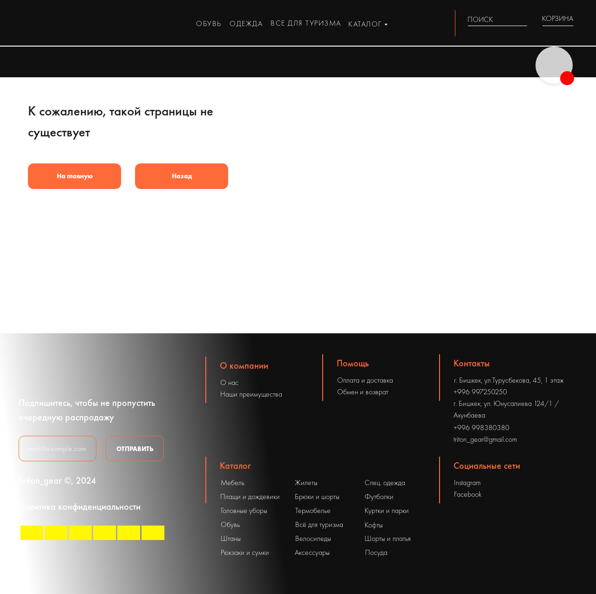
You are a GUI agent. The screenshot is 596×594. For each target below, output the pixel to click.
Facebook (467, 494)
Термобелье (313, 510)
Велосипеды (313, 538)
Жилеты (306, 482)
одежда (246, 23)
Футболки (379, 496)
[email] (57, 448)
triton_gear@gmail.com (485, 439)
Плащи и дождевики (250, 496)
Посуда (376, 552)
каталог (365, 24)
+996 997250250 (480, 392)
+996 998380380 (481, 427)
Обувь (230, 524)
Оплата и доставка (365, 380)
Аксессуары (312, 552)
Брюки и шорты (317, 496)
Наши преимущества (251, 394)
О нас (229, 382)
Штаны (231, 538)
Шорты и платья (388, 538)
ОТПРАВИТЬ (135, 449)
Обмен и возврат (362, 392)
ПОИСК (480, 19)
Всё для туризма (319, 524)
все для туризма (306, 23)
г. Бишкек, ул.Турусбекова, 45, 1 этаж (509, 380)
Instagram (467, 482)
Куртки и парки (387, 510)
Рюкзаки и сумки (245, 552)
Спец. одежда (385, 482)
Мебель (232, 482)
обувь (209, 23)
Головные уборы (244, 510)
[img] (522, 19)
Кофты (374, 525)
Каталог (235, 465)
